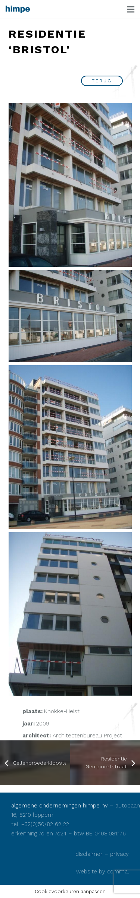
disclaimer (89, 854)
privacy (119, 854)
